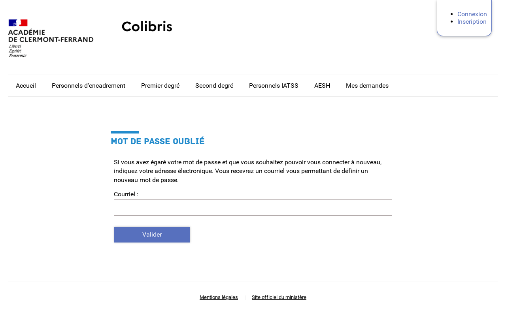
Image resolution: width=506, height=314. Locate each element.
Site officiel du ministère (279, 297)
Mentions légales (219, 297)
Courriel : (126, 194)
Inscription (472, 21)
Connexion (472, 14)
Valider (152, 234)
